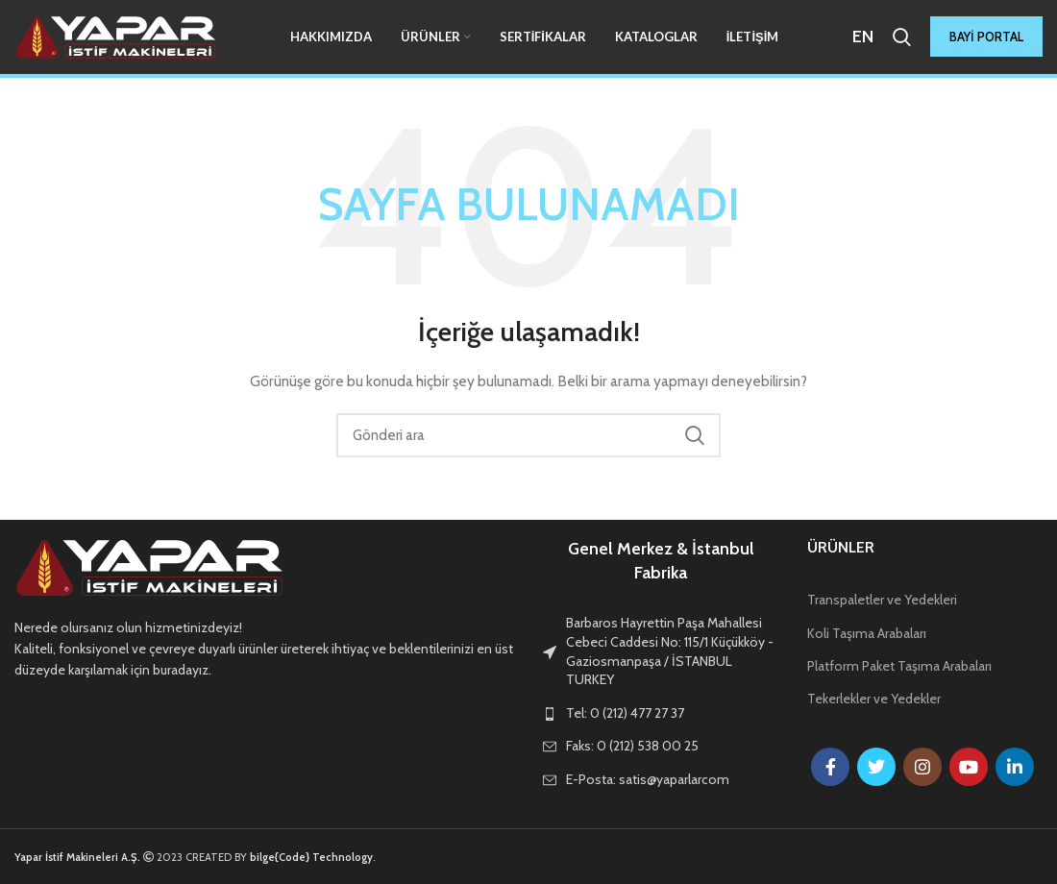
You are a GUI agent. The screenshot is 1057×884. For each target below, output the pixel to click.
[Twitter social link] (876, 767)
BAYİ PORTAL (986, 38)
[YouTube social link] (968, 767)
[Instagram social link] (922, 767)
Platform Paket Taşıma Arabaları (899, 666)
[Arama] (902, 38)
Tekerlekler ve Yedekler (874, 698)
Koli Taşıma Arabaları (866, 633)
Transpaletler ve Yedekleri (882, 599)
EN (862, 37)
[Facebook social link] (830, 767)
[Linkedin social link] (1015, 767)
